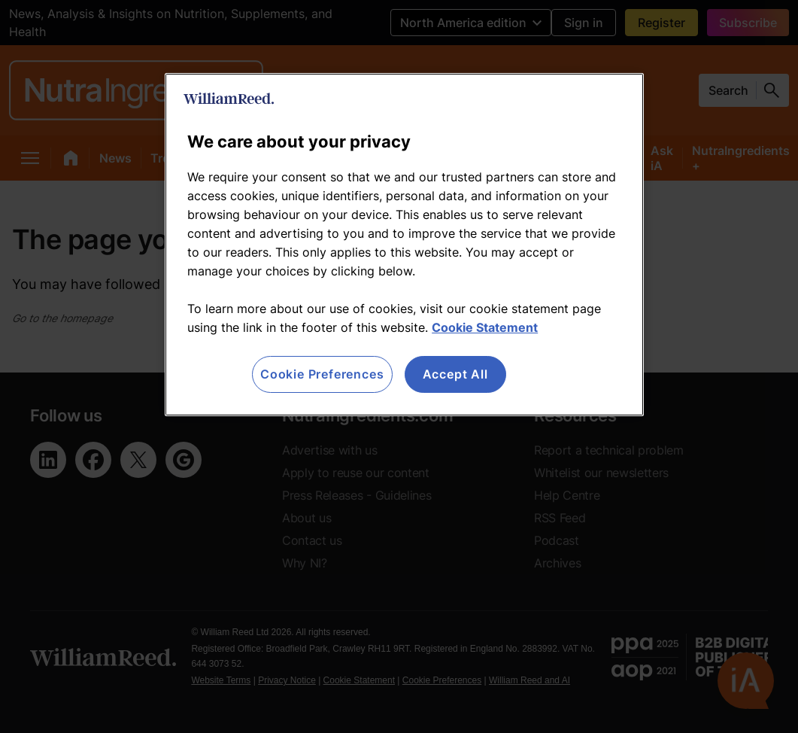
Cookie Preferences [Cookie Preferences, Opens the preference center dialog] (322, 374)
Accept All (455, 374)
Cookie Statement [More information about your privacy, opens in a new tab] (485, 327)
